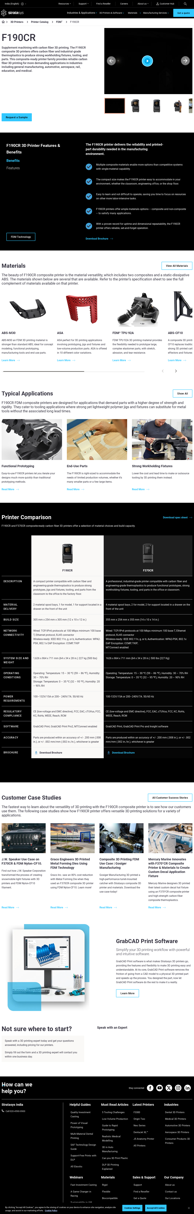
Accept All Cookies (156, 1208)
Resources (64, 3)
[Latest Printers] (147, 1108)
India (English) (15, 3)
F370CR (148, 572)
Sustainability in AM (79, 1173)
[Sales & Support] (147, 1158)
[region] (97, 1208)
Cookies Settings (132, 1208)
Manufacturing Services (155, 14)
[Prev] (111, 63)
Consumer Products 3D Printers (175, 1134)
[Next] (185, 63)
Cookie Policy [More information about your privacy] (51, 1210)
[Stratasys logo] (13, 13)
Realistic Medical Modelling (114, 1127)
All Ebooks (75, 1149)
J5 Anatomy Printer (142, 1132)
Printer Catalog (39, 24)
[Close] (188, 1208)
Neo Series (138, 1122)
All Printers (138, 1137)
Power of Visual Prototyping (84, 1118)
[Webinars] (84, 1158)
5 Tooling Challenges (111, 1113)
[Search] (185, 3)
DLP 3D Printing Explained (114, 1141)
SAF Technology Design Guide (81, 1133)
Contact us (169, 1168)
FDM (59, 24)
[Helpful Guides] (84, 1108)
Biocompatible (108, 1173)
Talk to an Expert (141, 1177)
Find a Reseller (103, 3)
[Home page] (2, 24)
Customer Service (141, 1187)
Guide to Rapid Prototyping (114, 1122)
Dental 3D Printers (173, 1113)
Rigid (103, 1163)
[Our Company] (178, 1158)
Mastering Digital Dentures (83, 1182)
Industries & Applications (81, 13)
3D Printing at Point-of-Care (83, 1177)
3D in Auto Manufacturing (114, 1132)
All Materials (107, 1177)
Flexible (104, 1168)
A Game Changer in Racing (83, 1168)
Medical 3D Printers (173, 1118)
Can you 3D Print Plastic (113, 1137)
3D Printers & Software (110, 14)
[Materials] (115, 1158)
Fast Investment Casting (82, 1163)
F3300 (136, 1113)
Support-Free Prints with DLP (82, 1142)
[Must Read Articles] (115, 1108)
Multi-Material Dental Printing (80, 1124)
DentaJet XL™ (139, 1127)
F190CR (67, 572)
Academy (168, 1182)
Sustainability (171, 1187)
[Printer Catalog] (52, 23)
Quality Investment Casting (83, 1113)
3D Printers (16, 24)
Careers (124, 3)
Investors (168, 1192)
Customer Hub (165, 3)
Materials (132, 14)
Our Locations (171, 1173)
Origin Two (138, 1118)
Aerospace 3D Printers (175, 1127)
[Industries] (178, 1108)
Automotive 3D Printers (175, 1122)
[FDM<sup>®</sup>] (66, 23)
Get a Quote (138, 1173)
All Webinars (76, 1187)
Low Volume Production (113, 1118)
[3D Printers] (27, 23)
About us (142, 3)
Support (83, 3)
